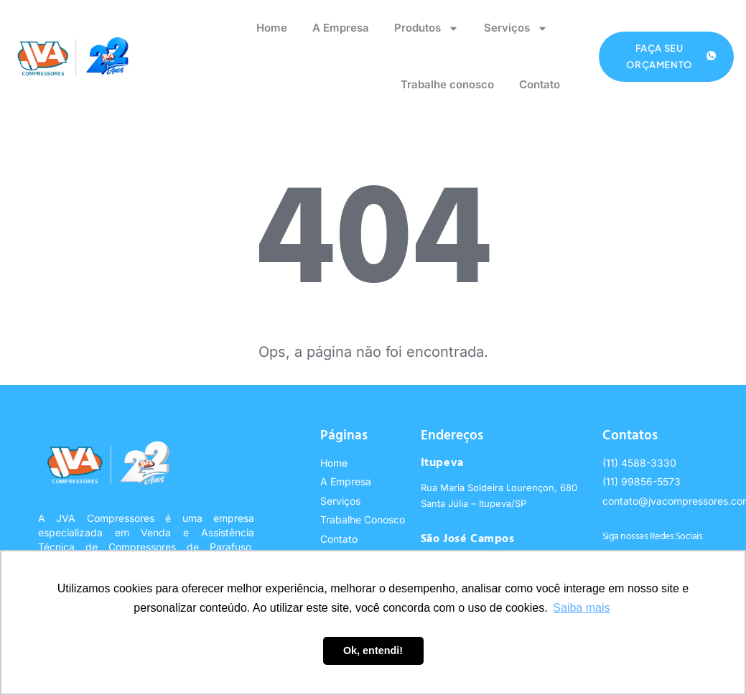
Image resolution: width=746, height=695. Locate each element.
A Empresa (340, 27)
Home (271, 27)
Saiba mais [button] (581, 608)
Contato (539, 84)
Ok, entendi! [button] (373, 650)
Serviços (516, 28)
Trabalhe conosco (447, 84)
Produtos (426, 28)
